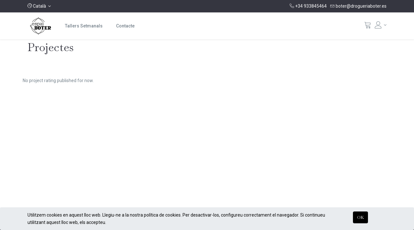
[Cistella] (367, 26)
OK (360, 217)
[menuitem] (83, 26)
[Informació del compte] (381, 24)
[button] (39, 6)
